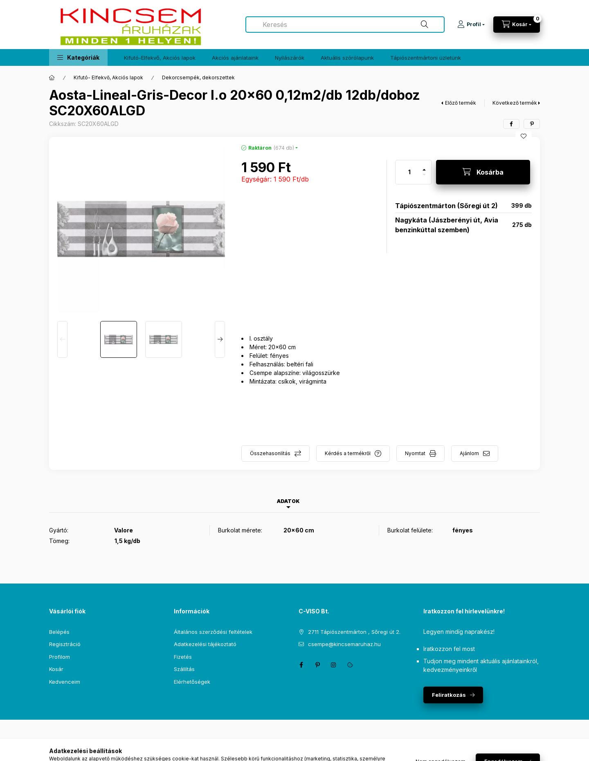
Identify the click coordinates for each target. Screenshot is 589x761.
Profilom (59, 656)
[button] (78, 57)
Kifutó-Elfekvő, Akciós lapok (160, 57)
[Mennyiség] (409, 172)
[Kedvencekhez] (523, 136)
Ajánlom (469, 453)
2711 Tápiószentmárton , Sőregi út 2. (354, 632)
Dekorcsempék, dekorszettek (198, 77)
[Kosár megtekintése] (516, 24)
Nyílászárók (289, 57)
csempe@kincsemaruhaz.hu (344, 644)
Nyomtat (415, 453)
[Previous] (62, 339)
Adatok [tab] (288, 501)
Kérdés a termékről (348, 453)
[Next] (220, 339)
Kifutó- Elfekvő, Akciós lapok (108, 77)
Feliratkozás (449, 694)
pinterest (317, 665)
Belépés (59, 632)
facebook (301, 665)
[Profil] (471, 24)
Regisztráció (65, 644)
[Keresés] (424, 24)
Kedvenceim (64, 681)
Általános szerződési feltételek (213, 632)
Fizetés (183, 656)
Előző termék (460, 103)
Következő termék (514, 103)
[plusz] (424, 166)
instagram (334, 665)
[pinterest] (532, 124)
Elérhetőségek (192, 681)
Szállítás (184, 669)
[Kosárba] (483, 172)
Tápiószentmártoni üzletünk (425, 57)
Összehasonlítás (270, 453)
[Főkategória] (52, 77)
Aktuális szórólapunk (347, 57)
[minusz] (424, 178)
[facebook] (511, 124)
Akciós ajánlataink (235, 57)
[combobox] (345, 24)
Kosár (56, 669)
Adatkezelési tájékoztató (205, 644)
